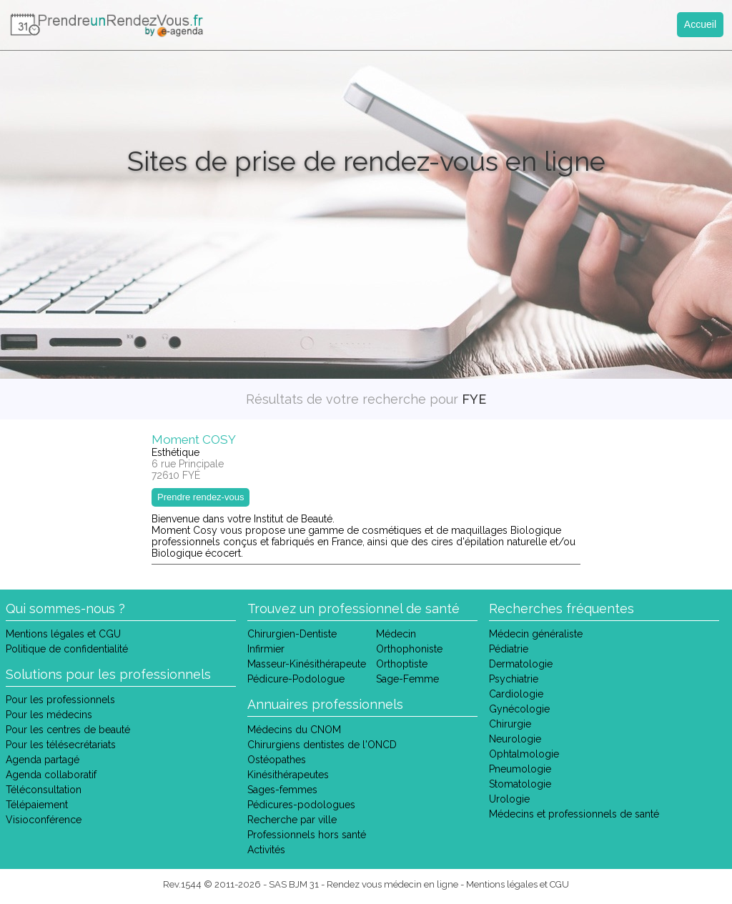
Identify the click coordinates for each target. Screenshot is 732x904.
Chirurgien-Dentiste (292, 634)
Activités (266, 849)
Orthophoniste (409, 649)
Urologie (509, 799)
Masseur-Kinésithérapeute (306, 664)
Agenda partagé (42, 759)
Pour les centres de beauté (68, 729)
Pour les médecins (49, 714)
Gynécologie (519, 709)
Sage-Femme (407, 679)
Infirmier (266, 649)
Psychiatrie (513, 679)
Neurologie (515, 739)
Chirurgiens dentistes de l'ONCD (322, 744)
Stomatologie (520, 784)
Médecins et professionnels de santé (574, 814)
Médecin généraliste (536, 634)
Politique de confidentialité (67, 649)
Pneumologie (520, 769)
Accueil (700, 24)
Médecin (396, 634)
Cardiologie (516, 694)
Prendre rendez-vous (200, 497)
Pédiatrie (508, 649)
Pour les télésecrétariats (61, 744)
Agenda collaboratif (51, 774)
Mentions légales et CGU (63, 634)
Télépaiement (37, 804)
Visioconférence (43, 819)
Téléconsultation (43, 789)
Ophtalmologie (524, 754)
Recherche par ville (292, 819)
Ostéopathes (276, 759)
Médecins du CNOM (294, 729)
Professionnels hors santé (306, 834)
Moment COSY (194, 439)
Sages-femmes (282, 789)
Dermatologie (521, 664)
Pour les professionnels (60, 699)
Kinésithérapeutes (288, 774)
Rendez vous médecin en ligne (392, 884)
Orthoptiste (401, 664)
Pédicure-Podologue (296, 679)
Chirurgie (510, 724)
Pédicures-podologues (301, 804)
